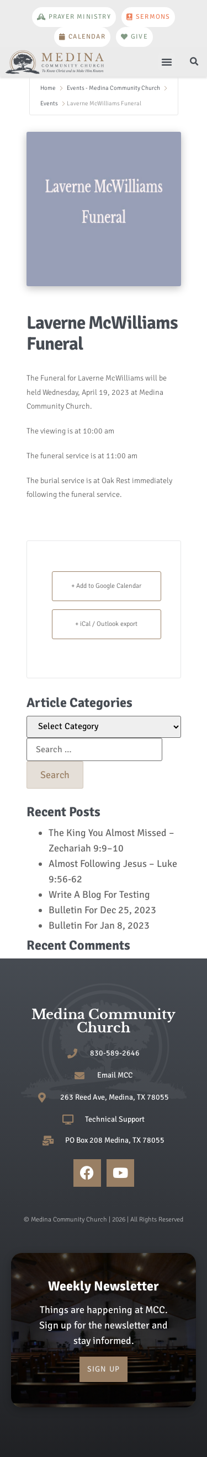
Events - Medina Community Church (113, 88)
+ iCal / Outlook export (106, 624)
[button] (166, 61)
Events (49, 103)
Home (48, 88)
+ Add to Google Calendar (106, 586)
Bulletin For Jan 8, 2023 (99, 925)
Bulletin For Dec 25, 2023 (102, 910)
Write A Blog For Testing (99, 894)
